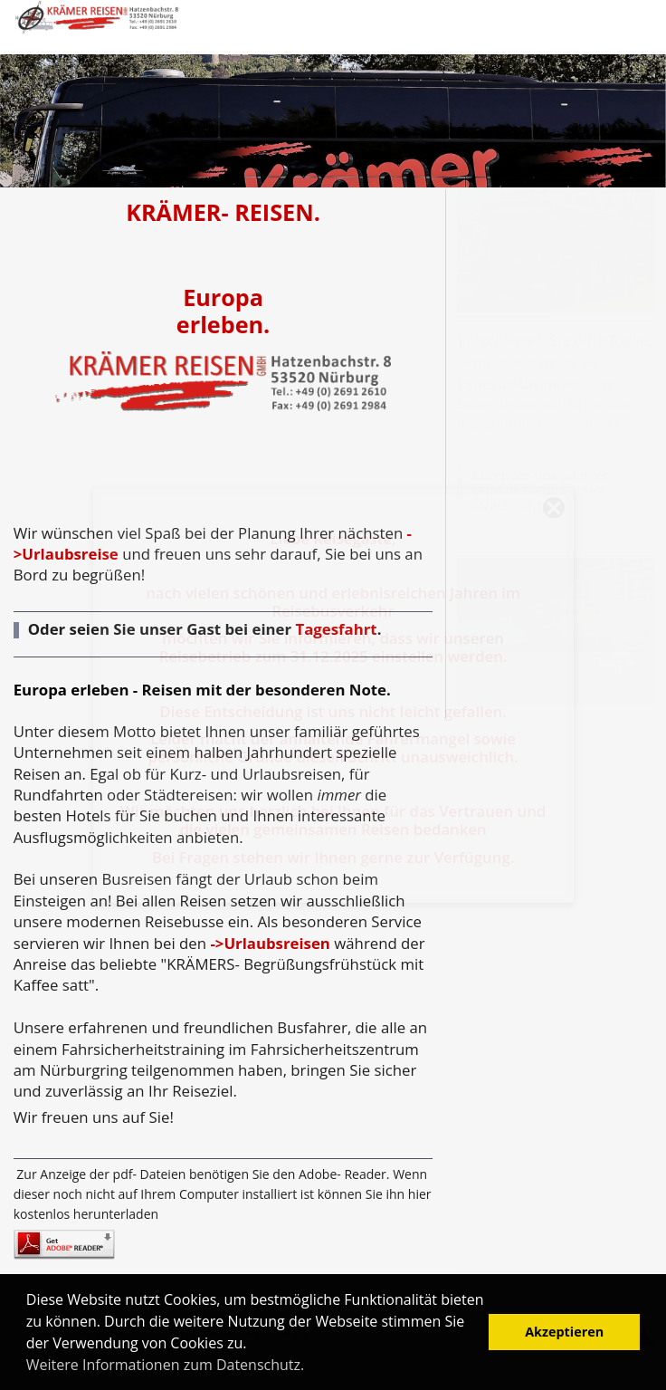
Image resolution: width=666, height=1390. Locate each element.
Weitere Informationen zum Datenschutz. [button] (165, 1365)
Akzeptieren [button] (564, 1331)
